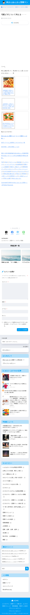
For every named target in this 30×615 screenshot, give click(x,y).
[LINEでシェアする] (23, 233)
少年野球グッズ (13, 176)
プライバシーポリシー (9, 363)
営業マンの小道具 (9, 519)
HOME (15, 601)
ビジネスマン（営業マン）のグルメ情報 (12, 240)
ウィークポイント (6, 556)
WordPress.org (7, 589)
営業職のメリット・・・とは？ (9, 559)
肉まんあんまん (16, 178)
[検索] (27, 568)
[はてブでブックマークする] (17, 233)
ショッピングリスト (9, 164)
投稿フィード (6, 583)
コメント (5, 281)
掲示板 (19, 162)
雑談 (5, 540)
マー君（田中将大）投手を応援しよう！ (14, 508)
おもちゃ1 (15, 171)
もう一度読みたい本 (10, 474)
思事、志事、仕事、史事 (11, 530)
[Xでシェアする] (6, 233)
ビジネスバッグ (10, 169)
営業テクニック (8, 513)
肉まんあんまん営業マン (15, 2)
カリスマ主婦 (8, 481)
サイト (4, 315)
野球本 (24, 173)
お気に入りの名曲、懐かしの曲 (13, 471)
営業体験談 (7, 523)
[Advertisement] (15, 47)
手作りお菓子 (7, 178)
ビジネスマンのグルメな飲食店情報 (14, 491)
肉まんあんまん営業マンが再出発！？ (13, 360)
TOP (2, 162)
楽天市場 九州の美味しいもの (10, 146)
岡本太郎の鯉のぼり (9, 173)
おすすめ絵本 (7, 171)
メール (4, 308)
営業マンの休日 (8, 516)
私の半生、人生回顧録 (10, 536)
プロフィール (12, 162)
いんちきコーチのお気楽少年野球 (13, 467)
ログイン (5, 579)
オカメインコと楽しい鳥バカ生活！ (14, 478)
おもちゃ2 (22, 171)
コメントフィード (8, 586)
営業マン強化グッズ (16, 167)
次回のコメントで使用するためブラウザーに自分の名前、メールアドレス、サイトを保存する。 (15, 324)
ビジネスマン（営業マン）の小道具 (14, 500)
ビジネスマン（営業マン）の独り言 (14, 504)
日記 (6, 162)
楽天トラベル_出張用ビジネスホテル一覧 (13, 142)
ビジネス (6, 488)
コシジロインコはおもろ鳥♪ (12, 484)
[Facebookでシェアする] (12, 233)
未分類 (6, 533)
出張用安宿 (19, 164)
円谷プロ (18, 173)
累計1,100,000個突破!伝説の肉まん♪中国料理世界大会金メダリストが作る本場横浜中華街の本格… (14, 156)
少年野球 (6, 526)
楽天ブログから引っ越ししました (10, 550)
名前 (4, 302)
